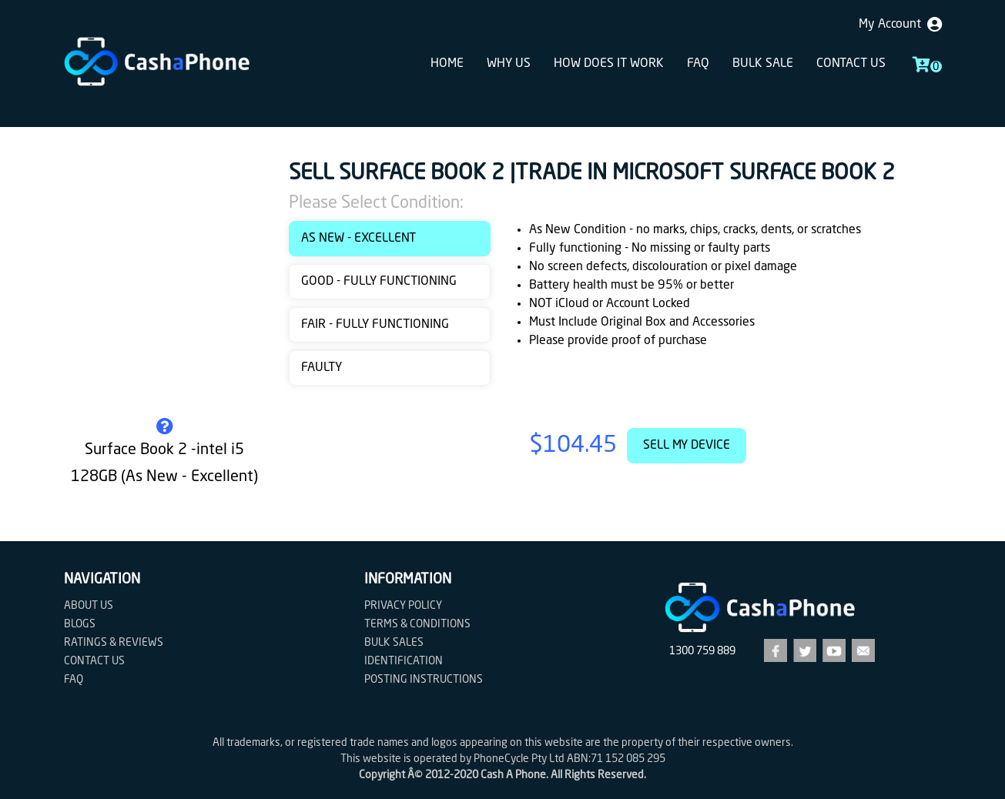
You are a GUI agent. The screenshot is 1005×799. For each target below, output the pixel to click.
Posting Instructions (423, 679)
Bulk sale (762, 64)
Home (447, 64)
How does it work (609, 64)
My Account (900, 24)
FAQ (698, 64)
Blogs (79, 624)
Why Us (509, 64)
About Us (88, 605)
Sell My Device (686, 446)
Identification (403, 661)
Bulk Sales (394, 642)
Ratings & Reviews (113, 642)
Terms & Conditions (417, 624)
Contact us (851, 64)
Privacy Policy (403, 605)
